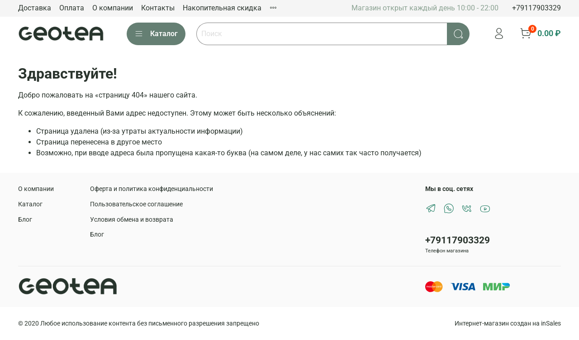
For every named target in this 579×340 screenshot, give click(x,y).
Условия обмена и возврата (131, 220)
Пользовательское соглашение (136, 204)
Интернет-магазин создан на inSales (508, 323)
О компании (112, 8)
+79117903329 (536, 8)
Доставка (34, 8)
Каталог (156, 33)
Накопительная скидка (222, 8)
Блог (25, 220)
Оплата (71, 8)
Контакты (158, 8)
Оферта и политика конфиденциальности (151, 189)
